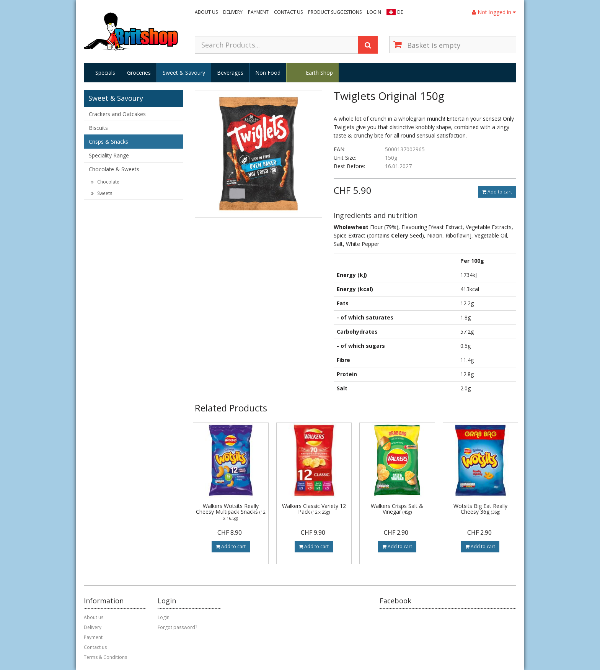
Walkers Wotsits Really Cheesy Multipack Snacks (230, 511)
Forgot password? (177, 627)
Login (374, 12)
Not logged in (494, 12)
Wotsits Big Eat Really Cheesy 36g (480, 508)
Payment (258, 12)
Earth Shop (319, 72)
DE (400, 12)
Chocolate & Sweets (114, 169)
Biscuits (98, 127)
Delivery (233, 12)
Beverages (230, 72)
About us (206, 12)
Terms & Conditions (105, 657)
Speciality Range (109, 155)
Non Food (267, 72)
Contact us (288, 12)
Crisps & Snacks (108, 141)
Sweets (101, 193)
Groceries (139, 72)
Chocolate (105, 182)
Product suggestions (335, 12)
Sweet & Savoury (184, 72)
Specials (105, 72)
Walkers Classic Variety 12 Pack (314, 508)
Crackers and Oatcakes (117, 114)
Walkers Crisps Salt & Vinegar (397, 508)
